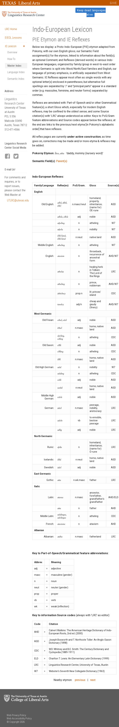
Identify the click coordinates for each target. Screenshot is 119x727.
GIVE (113, 3)
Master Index (14, 65)
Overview (12, 52)
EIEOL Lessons (13, 37)
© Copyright (13, 721)
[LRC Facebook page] (9, 156)
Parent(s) (61, 161)
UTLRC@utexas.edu (17, 200)
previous (80, 680)
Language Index (16, 72)
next (92, 680)
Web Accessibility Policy (19, 718)
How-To (11, 59)
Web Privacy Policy (16, 715)
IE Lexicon (10, 46)
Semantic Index (15, 78)
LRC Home (11, 29)
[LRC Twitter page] (17, 156)
